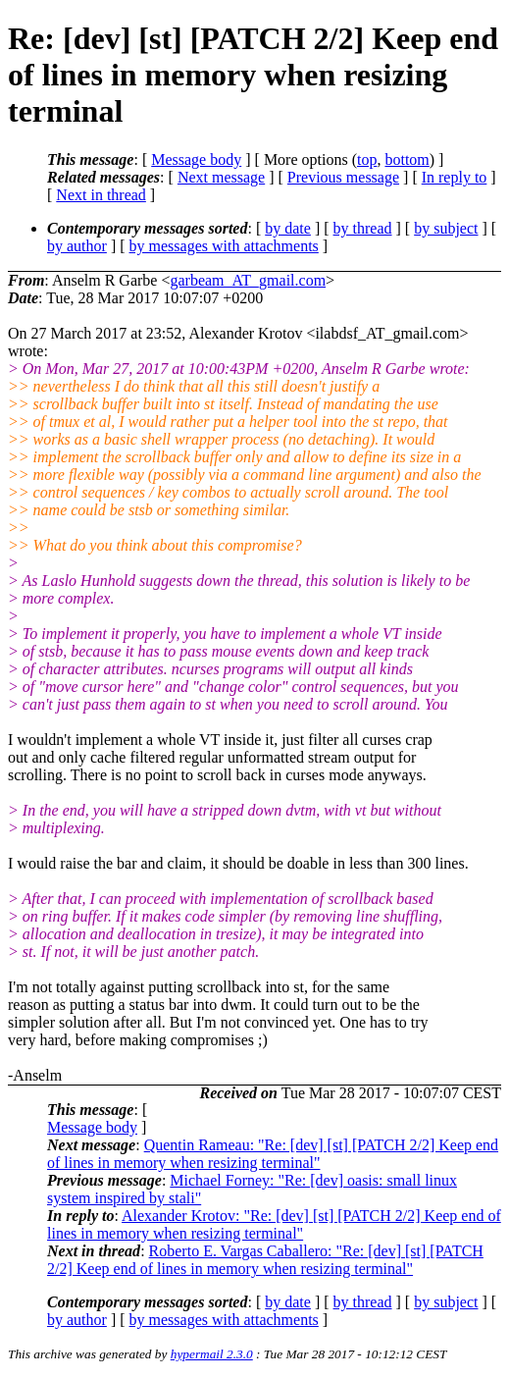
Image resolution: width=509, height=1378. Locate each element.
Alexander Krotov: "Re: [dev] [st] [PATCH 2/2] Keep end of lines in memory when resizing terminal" (274, 1224)
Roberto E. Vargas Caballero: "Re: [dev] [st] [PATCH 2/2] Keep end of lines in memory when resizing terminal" (265, 1260)
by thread (362, 228)
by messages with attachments (224, 246)
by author (77, 246)
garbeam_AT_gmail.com (248, 280)
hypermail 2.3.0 (212, 1354)
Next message (221, 177)
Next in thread (101, 194)
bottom (406, 159)
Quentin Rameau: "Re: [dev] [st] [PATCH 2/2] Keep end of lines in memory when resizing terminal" (272, 1154)
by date (288, 228)
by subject (446, 228)
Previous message (343, 177)
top (367, 159)
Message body (196, 159)
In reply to (454, 177)
